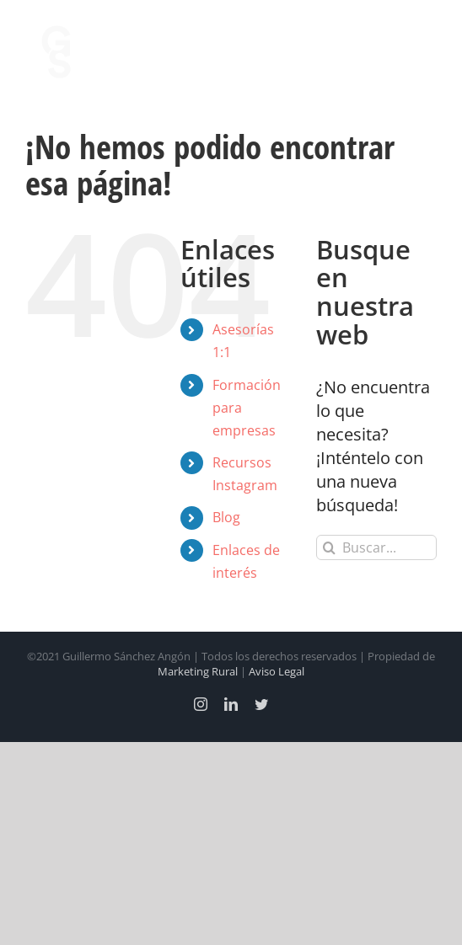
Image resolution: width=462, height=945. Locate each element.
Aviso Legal (276, 671)
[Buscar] (328, 547)
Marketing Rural (198, 671)
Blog (226, 517)
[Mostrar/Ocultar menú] (424, 52)
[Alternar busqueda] (377, 51)
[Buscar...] (376, 547)
